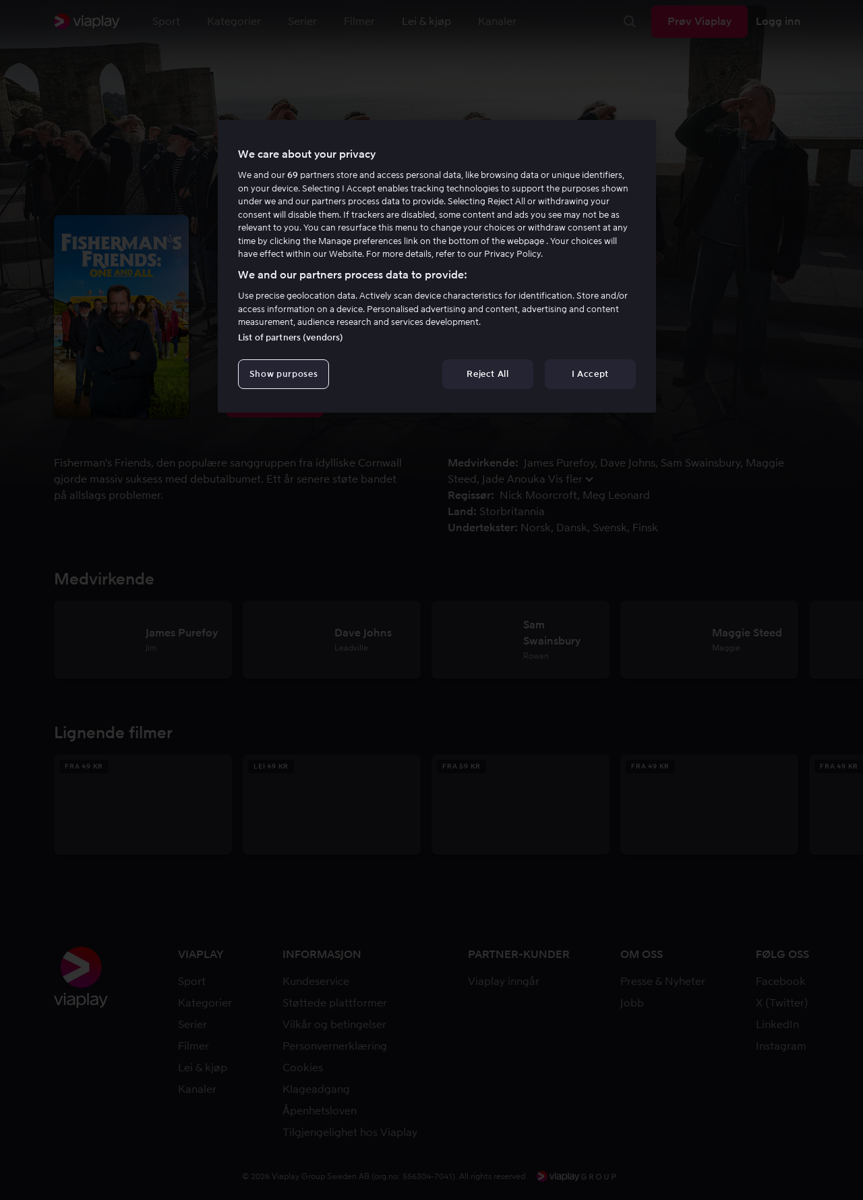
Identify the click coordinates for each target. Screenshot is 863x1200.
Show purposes (283, 374)
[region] (437, 266)
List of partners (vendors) (290, 337)
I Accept (590, 374)
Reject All (488, 374)
